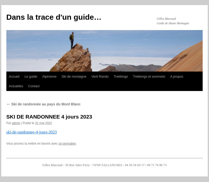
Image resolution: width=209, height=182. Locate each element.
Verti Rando (100, 76)
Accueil (14, 76)
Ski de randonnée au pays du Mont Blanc (43, 104)
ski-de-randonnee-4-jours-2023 (31, 132)
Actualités (16, 86)
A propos (176, 76)
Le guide (31, 76)
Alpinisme (49, 76)
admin (16, 123)
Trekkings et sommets (149, 76)
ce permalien (67, 143)
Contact (34, 86)
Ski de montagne (74, 76)
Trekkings (121, 76)
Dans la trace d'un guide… (54, 17)
